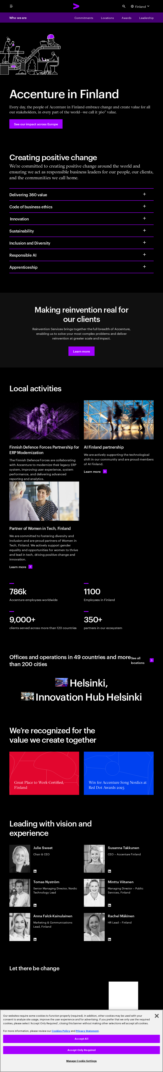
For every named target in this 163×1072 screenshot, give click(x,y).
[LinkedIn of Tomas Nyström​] (35, 905)
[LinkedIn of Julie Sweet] (35, 871)
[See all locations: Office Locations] (142, 660)
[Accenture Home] (76, 6)
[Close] (156, 1016)
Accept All (81, 1039)
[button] (81, 351)
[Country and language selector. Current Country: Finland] (141, 6)
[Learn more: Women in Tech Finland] (20, 566)
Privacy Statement (87, 1031)
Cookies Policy (61, 1031)
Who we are (18, 17)
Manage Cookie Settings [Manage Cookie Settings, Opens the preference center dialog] (81, 1061)
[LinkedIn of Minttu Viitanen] (109, 905)
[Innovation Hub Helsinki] (81, 696)
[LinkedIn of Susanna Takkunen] (109, 871)
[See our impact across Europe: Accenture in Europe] (36, 124)
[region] (81, 1041)
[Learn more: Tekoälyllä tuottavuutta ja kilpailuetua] (95, 471)
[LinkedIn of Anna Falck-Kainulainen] (35, 939)
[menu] (11, 6)
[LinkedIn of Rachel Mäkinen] (109, 939)
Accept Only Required (81, 1050)
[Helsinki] (81, 682)
